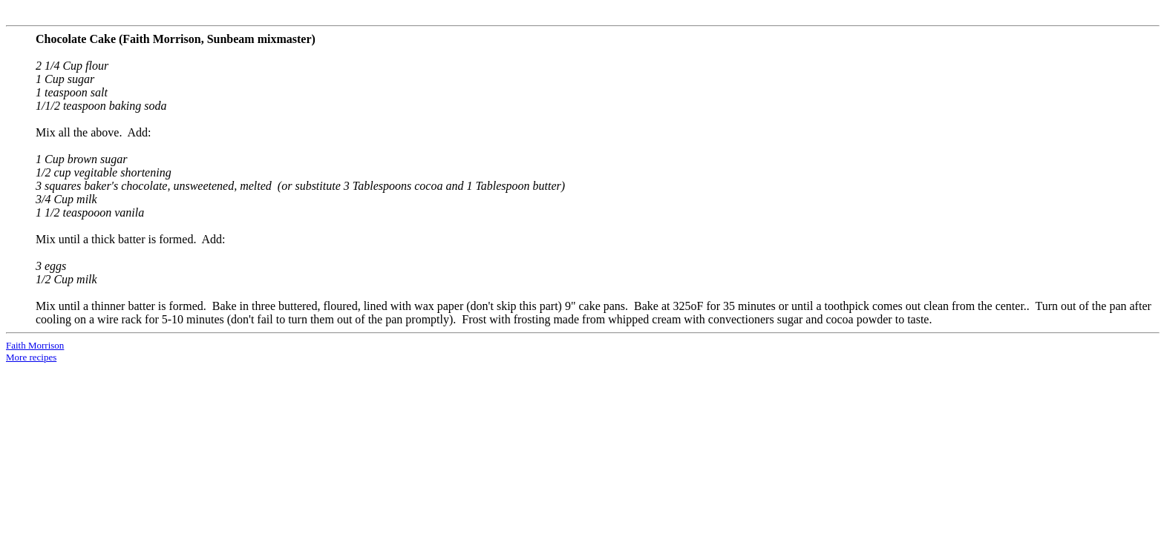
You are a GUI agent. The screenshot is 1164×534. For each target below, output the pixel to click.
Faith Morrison (35, 345)
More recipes (31, 357)
